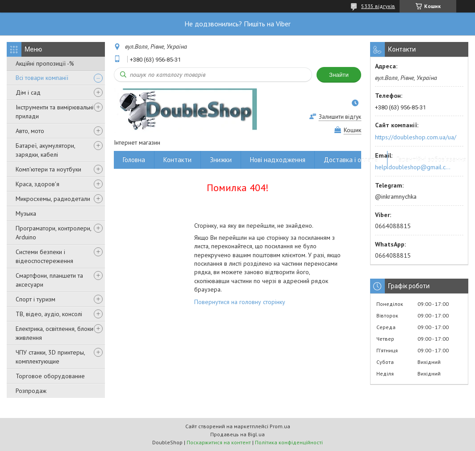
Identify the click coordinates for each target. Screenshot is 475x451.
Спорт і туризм (35, 299)
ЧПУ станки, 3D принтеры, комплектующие (50, 356)
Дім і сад (28, 92)
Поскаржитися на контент (219, 442)
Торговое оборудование (50, 376)
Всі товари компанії (42, 78)
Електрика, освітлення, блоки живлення (54, 333)
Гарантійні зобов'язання (431, 159)
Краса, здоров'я (37, 184)
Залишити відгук (340, 117)
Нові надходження (277, 159)
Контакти (177, 159)
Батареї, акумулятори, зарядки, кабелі (45, 150)
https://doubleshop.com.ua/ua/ (415, 137)
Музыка (26, 213)
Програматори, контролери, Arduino (53, 232)
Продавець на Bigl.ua (237, 434)
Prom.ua (280, 426)
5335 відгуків (378, 6)
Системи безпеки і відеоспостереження (44, 256)
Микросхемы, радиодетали (53, 199)
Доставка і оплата (351, 159)
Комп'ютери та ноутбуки (48, 169)
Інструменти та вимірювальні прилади (54, 111)
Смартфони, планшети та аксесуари (49, 279)
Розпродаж (31, 391)
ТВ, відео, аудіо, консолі (49, 314)
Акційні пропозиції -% (45, 63)
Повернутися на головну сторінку (239, 302)
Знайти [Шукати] (339, 74)
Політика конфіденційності (289, 442)
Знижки (221, 159)
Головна (134, 159)
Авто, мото (30, 131)
